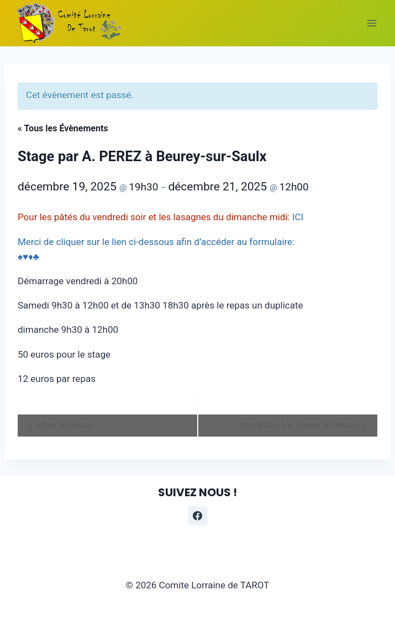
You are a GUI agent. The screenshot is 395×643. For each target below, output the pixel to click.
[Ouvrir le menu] (371, 22)
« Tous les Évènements (63, 128)
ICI (297, 216)
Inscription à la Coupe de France (299, 425)
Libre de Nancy (63, 425)
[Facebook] (197, 515)
